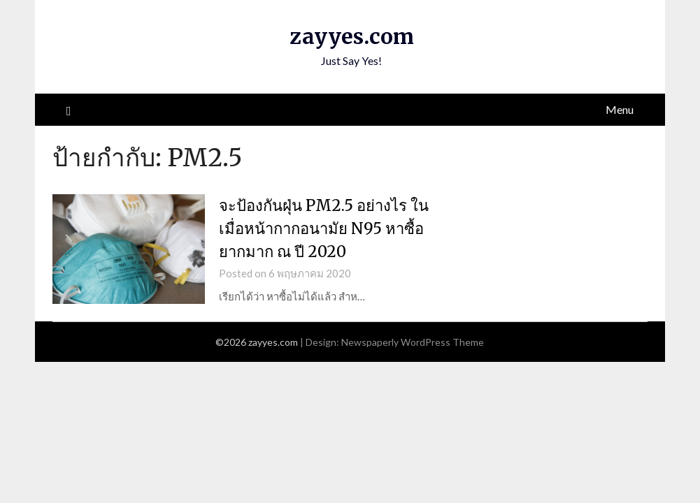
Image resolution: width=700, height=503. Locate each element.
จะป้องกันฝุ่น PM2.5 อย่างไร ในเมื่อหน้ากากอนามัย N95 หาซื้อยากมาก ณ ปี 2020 (324, 228)
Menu (620, 109)
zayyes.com (352, 36)
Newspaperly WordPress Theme (412, 342)
